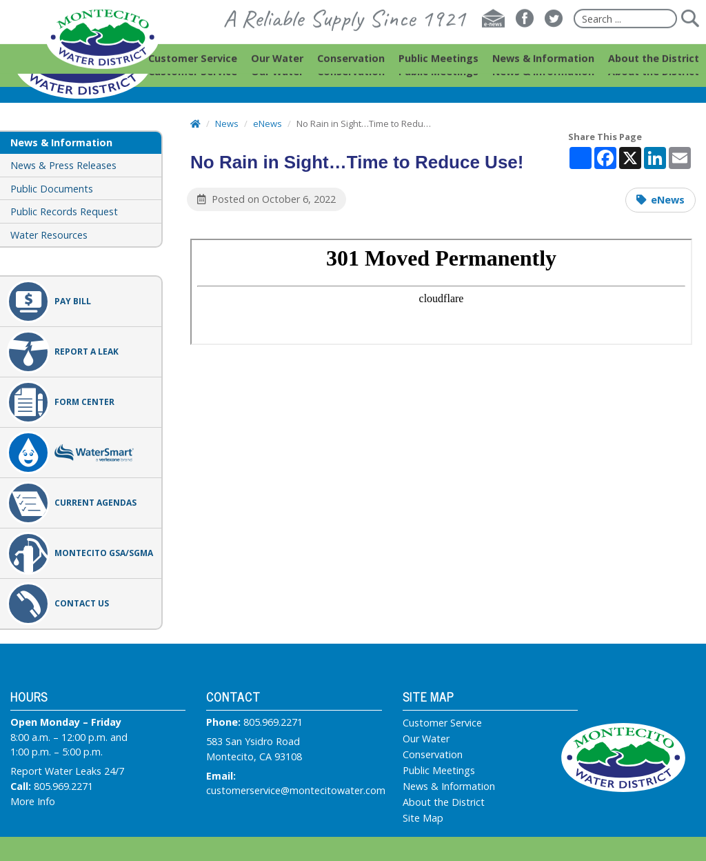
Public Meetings (439, 770)
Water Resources (49, 234)
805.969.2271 (63, 786)
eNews (668, 199)
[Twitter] (554, 32)
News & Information (449, 786)
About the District (444, 802)
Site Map (423, 818)
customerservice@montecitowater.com (295, 790)
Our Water (426, 739)
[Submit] (689, 31)
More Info (32, 801)
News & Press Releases (63, 165)
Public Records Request (64, 211)
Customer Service (442, 723)
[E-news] (493, 32)
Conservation (433, 755)
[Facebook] (525, 32)
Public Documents (51, 188)
